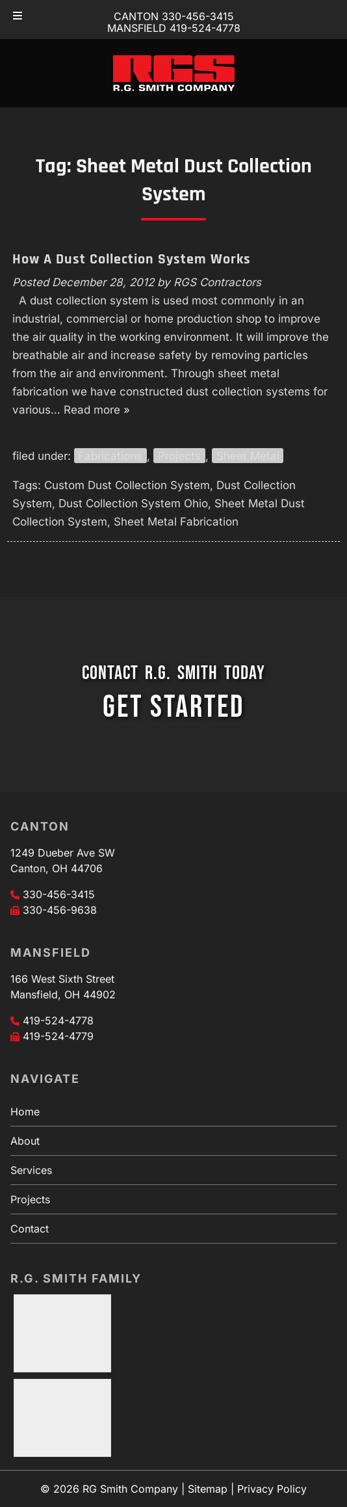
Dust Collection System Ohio (133, 503)
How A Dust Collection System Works (131, 259)
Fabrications (110, 455)
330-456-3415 (59, 894)
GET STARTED (173, 707)
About (25, 1140)
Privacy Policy (272, 1488)
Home (25, 1111)
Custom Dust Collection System (127, 485)
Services (31, 1170)
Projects (179, 455)
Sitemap (207, 1488)
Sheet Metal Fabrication (176, 521)
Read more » (97, 409)
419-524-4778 (58, 1020)
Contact (29, 1228)
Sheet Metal (247, 455)
